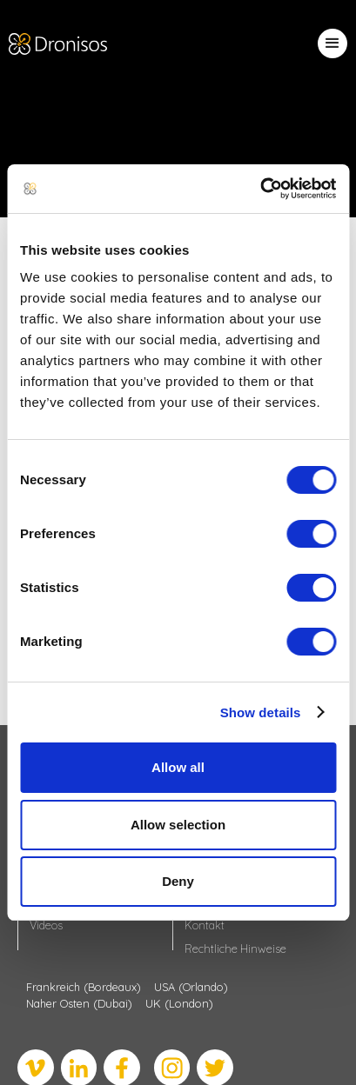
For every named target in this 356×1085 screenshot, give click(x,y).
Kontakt (205, 925)
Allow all (178, 767)
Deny (178, 881)
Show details (260, 712)
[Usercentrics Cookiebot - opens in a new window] (260, 188)
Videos (46, 925)
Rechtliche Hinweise (235, 949)
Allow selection (178, 824)
